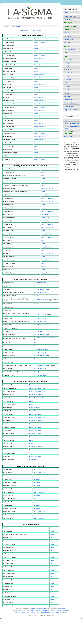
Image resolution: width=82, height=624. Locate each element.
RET (65, 53)
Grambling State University (34, 610)
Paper (47, 218)
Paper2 (45, 338)
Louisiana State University (48, 610)
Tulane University (31, 612)
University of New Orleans (43, 612)
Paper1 (40, 338)
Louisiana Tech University (63, 610)
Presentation (42, 42)
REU (65, 56)
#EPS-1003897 (62, 608)
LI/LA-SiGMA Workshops (68, 132)
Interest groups (69, 29)
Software (67, 46)
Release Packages (70, 26)
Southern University (20, 612)
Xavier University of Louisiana (59, 612)
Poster (36, 39)
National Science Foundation (38, 608)
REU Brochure (24, 30)
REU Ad (32, 30)
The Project (68, 23)
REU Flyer (38, 30)
